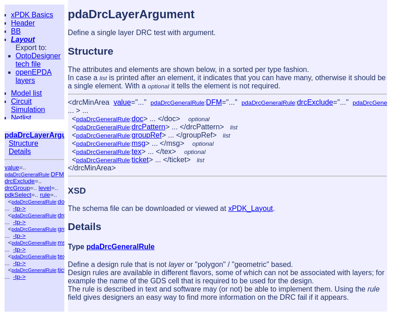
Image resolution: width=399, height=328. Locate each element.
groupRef (146, 135)
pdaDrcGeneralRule (27, 174)
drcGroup (17, 187)
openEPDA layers (34, 76)
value (12, 167)
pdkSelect (18, 194)
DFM (57, 174)
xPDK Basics (32, 15)
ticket (139, 160)
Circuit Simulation (28, 105)
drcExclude (20, 181)
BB (16, 31)
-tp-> (19, 208)
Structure (23, 143)
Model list (26, 93)
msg (63, 242)
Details (20, 151)
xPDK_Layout (250, 208)
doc (63, 201)
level (44, 187)
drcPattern (148, 127)
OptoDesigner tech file (38, 60)
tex (62, 256)
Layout (23, 39)
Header (23, 23)
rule (45, 194)
